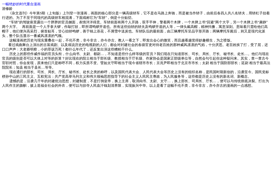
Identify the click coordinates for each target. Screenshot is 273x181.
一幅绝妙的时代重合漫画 (21, 4)
